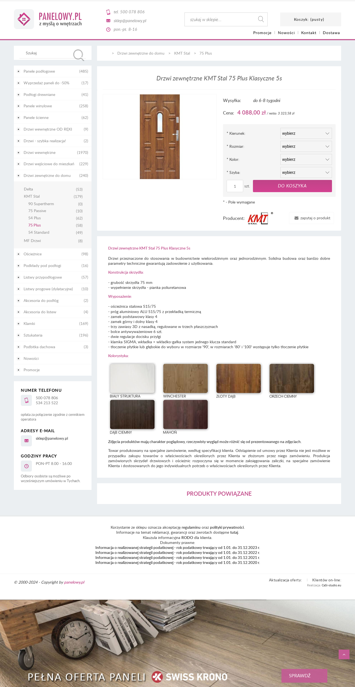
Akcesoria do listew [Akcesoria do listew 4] (40, 311)
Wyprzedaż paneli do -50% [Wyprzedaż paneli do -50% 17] (46, 82)
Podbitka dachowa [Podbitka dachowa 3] (39, 346)
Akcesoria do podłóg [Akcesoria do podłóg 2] (41, 300)
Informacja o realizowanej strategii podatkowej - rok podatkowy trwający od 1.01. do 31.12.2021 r (177, 557)
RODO (187, 537)
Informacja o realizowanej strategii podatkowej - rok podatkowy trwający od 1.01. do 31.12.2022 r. (177, 552)
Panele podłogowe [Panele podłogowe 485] (39, 71)
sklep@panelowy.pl (130, 20)
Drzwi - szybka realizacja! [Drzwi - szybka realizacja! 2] (45, 140)
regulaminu (191, 527)
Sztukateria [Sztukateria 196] (33, 335)
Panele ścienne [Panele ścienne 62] (36, 117)
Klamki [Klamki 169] (29, 323)
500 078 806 (132, 11)
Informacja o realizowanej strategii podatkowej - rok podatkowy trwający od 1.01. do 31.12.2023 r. (177, 547)
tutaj (234, 532)
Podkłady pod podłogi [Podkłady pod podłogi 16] (42, 265)
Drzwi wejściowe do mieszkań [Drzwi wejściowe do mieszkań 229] (49, 163)
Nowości (31, 358)
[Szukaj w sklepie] (54, 52)
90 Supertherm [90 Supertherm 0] (41, 204)
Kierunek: (236, 133)
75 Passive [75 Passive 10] (37, 210)
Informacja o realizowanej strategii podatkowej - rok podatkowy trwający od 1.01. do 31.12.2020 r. (177, 562)
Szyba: (233, 172)
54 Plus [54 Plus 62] (34, 218)
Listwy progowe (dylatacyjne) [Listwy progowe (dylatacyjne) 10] (48, 288)
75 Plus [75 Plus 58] (34, 225)
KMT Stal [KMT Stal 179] (32, 196)
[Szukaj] (79, 55)
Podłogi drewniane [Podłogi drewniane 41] (39, 94)
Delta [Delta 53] (28, 189)
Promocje (32, 369)
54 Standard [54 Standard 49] (38, 232)
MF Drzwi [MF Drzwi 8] (32, 240)
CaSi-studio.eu (331, 585)
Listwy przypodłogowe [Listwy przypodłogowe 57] (43, 277)
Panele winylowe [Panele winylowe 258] (38, 105)
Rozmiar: (235, 146)
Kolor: (233, 159)
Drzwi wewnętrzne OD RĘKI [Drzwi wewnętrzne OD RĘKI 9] (48, 129)
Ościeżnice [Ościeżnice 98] (33, 253)
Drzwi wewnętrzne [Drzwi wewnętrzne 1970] (39, 152)
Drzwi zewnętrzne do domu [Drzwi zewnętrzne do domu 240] (47, 175)
